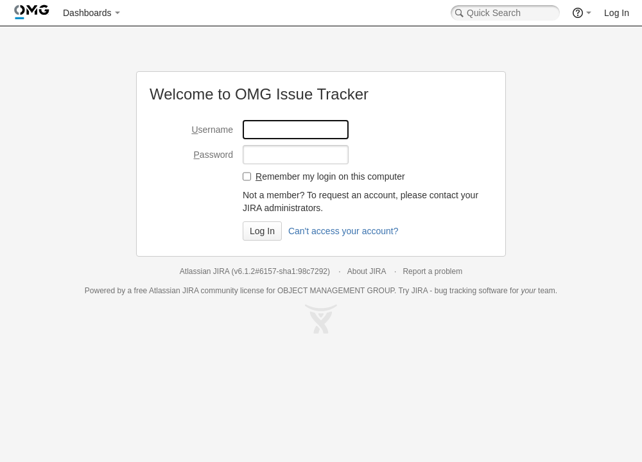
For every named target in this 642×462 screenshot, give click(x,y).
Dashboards (87, 13)
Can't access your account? (343, 231)
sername (212, 129)
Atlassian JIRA (204, 271)
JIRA (190, 290)
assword (213, 155)
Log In (616, 13)
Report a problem (432, 271)
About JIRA (366, 271)
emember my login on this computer (330, 176)
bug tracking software (471, 290)
